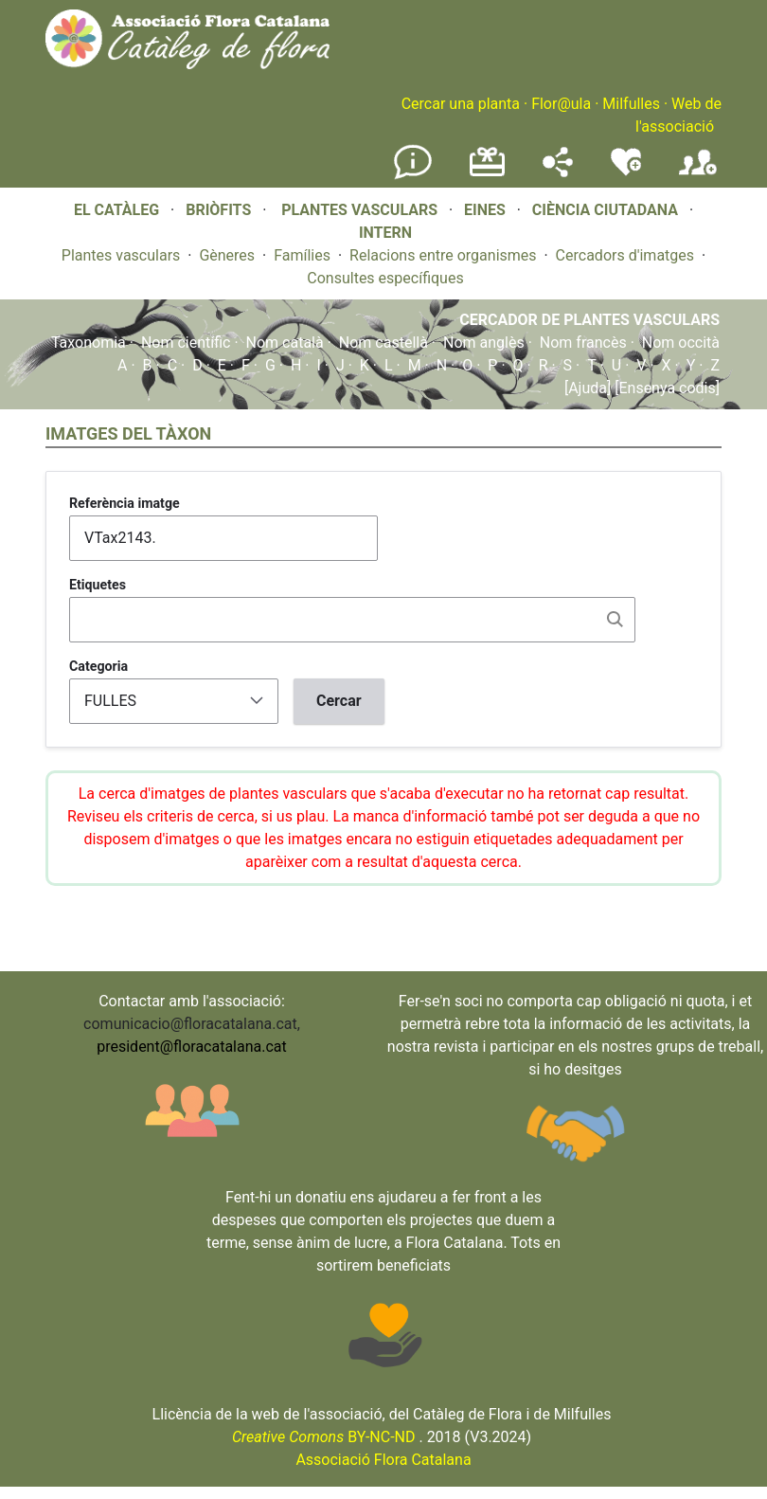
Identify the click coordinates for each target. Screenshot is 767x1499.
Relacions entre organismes (443, 255)
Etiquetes (97, 584)
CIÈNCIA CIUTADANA (605, 210)
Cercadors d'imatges (625, 255)
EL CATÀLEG (116, 210)
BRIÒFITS (220, 210)
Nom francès (583, 343)
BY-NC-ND (324, 1437)
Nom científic (186, 343)
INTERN (385, 233)
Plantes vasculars (121, 255)
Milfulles (631, 104)
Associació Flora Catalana (383, 1460)
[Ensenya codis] (665, 388)
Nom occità (681, 343)
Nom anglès (484, 343)
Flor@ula (561, 104)
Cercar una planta (460, 104)
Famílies (302, 255)
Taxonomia (88, 343)
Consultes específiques (385, 278)
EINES (485, 210)
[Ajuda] (587, 388)
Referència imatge (124, 503)
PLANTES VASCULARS (359, 210)
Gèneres (227, 255)
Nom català (285, 343)
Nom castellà (383, 343)
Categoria (98, 666)
